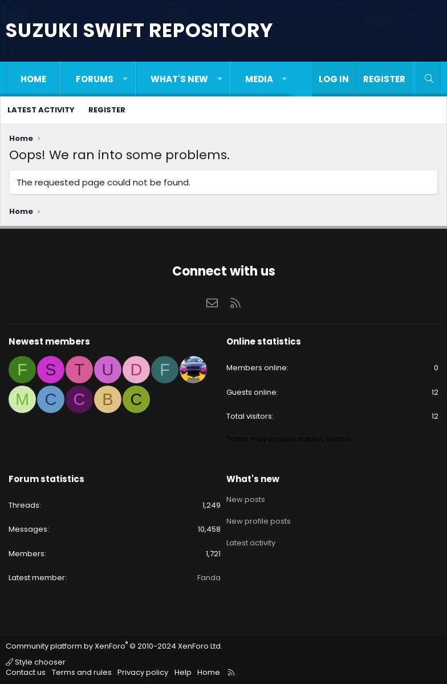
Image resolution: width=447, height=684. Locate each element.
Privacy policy (142, 672)
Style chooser (36, 662)
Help (183, 672)
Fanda (209, 577)
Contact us (26, 672)
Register (106, 109)
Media (259, 79)
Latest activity (41, 109)
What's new (179, 79)
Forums (94, 79)
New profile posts (258, 518)
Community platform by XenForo (114, 646)
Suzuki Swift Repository (139, 30)
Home (33, 79)
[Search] (429, 79)
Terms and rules (82, 672)
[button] (125, 79)
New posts (245, 498)
